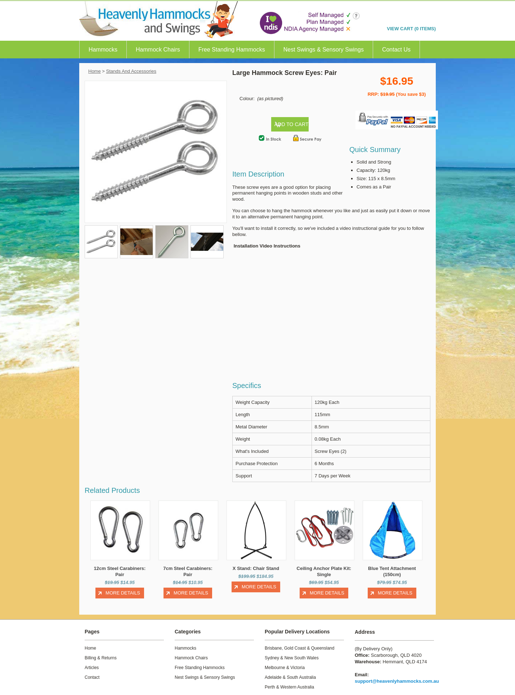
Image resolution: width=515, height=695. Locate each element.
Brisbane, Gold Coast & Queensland (299, 642)
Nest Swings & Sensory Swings (323, 49)
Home (94, 71)
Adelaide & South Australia (290, 671)
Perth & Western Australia (289, 680)
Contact (92, 671)
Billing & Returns (101, 651)
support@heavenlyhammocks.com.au (397, 675)
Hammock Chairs (158, 49)
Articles (92, 661)
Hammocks (103, 49)
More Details (123, 586)
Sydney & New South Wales (292, 651)
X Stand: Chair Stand (256, 562)
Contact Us (396, 49)
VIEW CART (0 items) (411, 28)
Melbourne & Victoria (285, 661)
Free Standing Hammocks (231, 49)
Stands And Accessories (131, 71)
